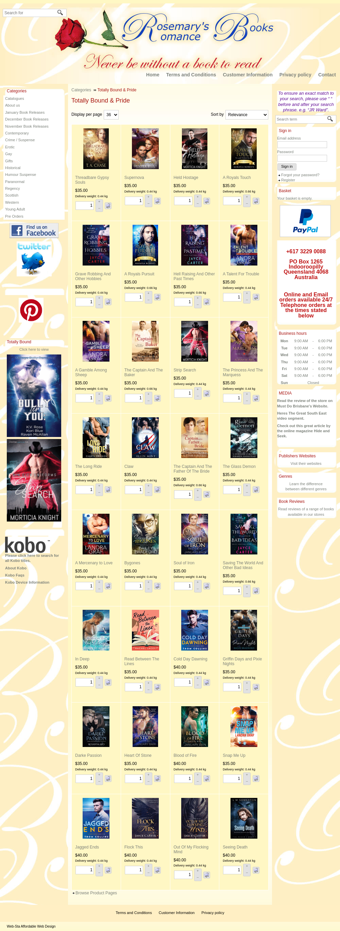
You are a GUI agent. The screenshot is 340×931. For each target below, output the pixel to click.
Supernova (134, 177)
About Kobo (16, 568)
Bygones (132, 563)
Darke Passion (88, 755)
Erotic (10, 147)
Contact (327, 74)
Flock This (133, 847)
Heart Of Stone (138, 755)
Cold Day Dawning (190, 659)
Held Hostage (186, 177)
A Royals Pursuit (139, 274)
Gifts (9, 161)
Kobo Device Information (27, 582)
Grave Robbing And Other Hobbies (93, 276)
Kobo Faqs (14, 575)
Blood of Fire (185, 755)
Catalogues (14, 98)
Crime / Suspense (20, 140)
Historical (12, 168)
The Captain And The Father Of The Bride (193, 469)
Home (152, 74)
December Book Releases (27, 119)
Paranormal (14, 182)
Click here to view (34, 349)
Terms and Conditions (191, 74)
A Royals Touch (237, 177)
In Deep (82, 659)
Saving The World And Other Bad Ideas (243, 565)
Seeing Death (235, 847)
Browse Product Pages (96, 893)
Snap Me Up (234, 755)
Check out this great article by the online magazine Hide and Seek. (303, 431)
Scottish (11, 195)
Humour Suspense (20, 174)
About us (12, 105)
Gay (8, 154)
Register (288, 180)
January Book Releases (25, 112)
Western (12, 202)
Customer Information (247, 74)
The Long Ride (88, 466)
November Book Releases (27, 126)
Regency (12, 188)
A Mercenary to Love (94, 563)
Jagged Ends (87, 847)
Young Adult (15, 209)
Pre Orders (14, 216)
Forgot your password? (300, 175)
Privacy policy (295, 74)
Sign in (287, 166)
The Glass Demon (239, 466)
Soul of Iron (184, 563)
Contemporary (17, 133)
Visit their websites (306, 463)
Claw (129, 466)
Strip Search (185, 370)
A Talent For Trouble (241, 274)
